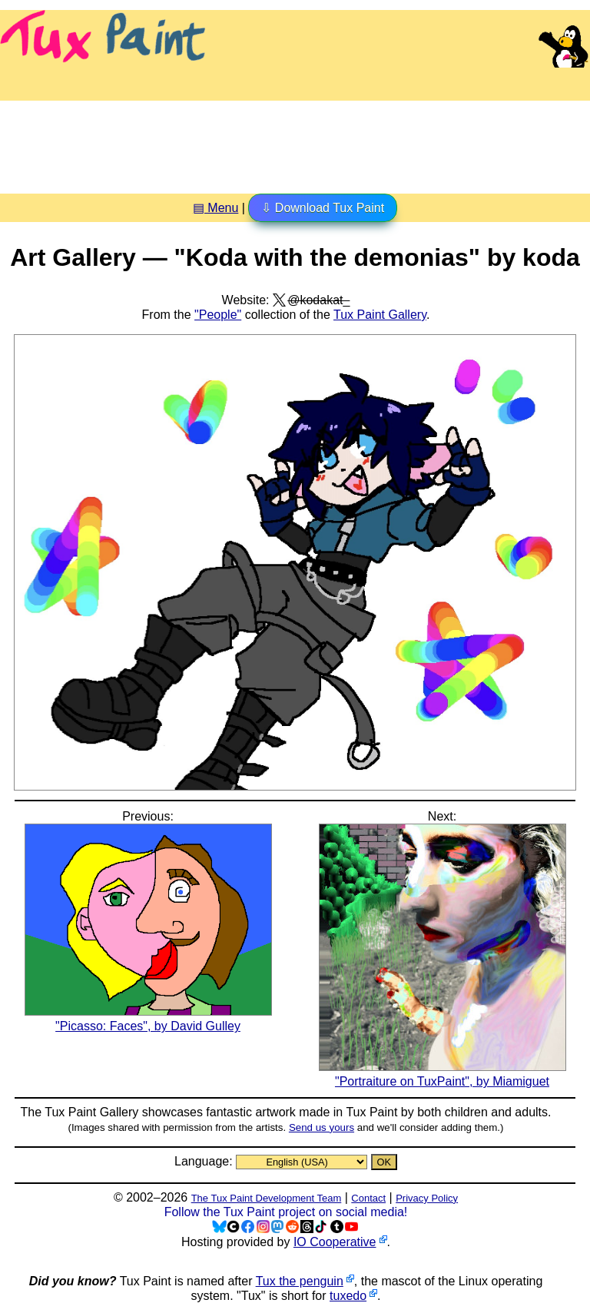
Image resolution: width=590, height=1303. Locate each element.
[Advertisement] (295, 141)
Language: (205, 1161)
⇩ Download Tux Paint (322, 207)
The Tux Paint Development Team (266, 1198)
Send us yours (321, 1127)
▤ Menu (215, 207)
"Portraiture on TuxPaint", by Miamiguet (442, 1074)
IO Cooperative (334, 1241)
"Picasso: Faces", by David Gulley (148, 1019)
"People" (217, 314)
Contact (368, 1198)
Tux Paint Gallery (379, 314)
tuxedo (348, 1295)
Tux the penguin (299, 1281)
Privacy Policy (427, 1198)
